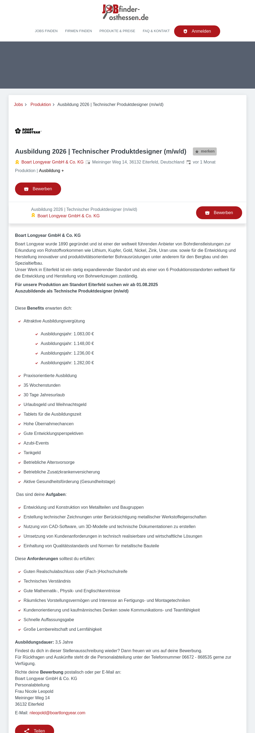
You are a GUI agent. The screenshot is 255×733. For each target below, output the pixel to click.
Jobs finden (46, 31)
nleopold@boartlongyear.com (57, 691)
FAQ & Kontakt (156, 31)
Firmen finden (78, 31)
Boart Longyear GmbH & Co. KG (52, 162)
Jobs (18, 104)
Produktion (41, 104)
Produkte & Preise (117, 31)
